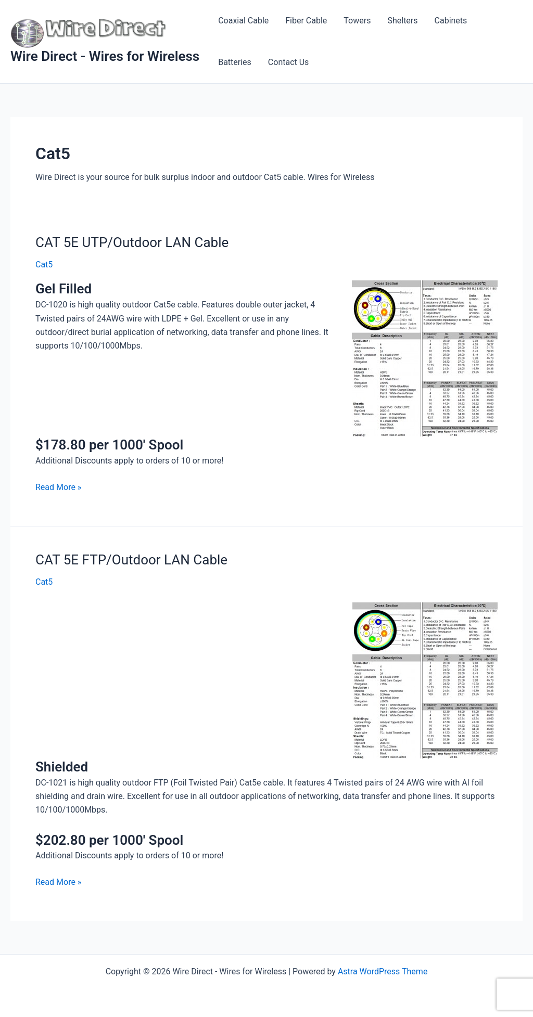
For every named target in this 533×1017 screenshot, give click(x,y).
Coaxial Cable (243, 20)
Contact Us (288, 62)
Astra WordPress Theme (382, 971)
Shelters (402, 20)
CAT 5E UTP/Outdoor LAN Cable (132, 242)
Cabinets (451, 20)
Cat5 (44, 264)
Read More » (58, 486)
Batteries (234, 62)
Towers (357, 20)
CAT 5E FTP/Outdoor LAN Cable (131, 560)
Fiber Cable (306, 20)
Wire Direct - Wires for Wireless (104, 56)
